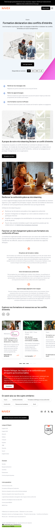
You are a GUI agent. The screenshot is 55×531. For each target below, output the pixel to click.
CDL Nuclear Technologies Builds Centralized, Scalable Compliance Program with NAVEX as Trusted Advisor (32, 341)
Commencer (9, 386)
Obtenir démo (45, 8)
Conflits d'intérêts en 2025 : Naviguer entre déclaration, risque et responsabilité (11, 340)
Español (4, 442)
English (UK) (5, 431)
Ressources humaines (21, 404)
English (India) (5, 453)
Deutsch (4, 434)
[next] (8, 314)
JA (41, 71)
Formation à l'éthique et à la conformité (38, 399)
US (33, 71)
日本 (3, 445)
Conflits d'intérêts (17, 399)
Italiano (4, 437)
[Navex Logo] (6, 8)
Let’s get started (27, 64)
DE (37, 71)
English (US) (5, 428)
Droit (34, 404)
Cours (5, 399)
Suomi (3, 451)
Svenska (4, 448)
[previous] (3, 314)
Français (4, 439)
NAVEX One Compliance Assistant (27, 225)
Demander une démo (9, 156)
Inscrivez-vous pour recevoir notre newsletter (15, 417)
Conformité (7, 404)
